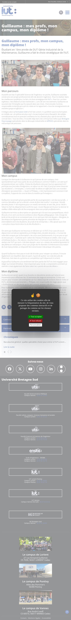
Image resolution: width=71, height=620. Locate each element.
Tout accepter (35, 316)
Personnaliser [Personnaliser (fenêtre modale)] (35, 325)
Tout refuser (35, 321)
